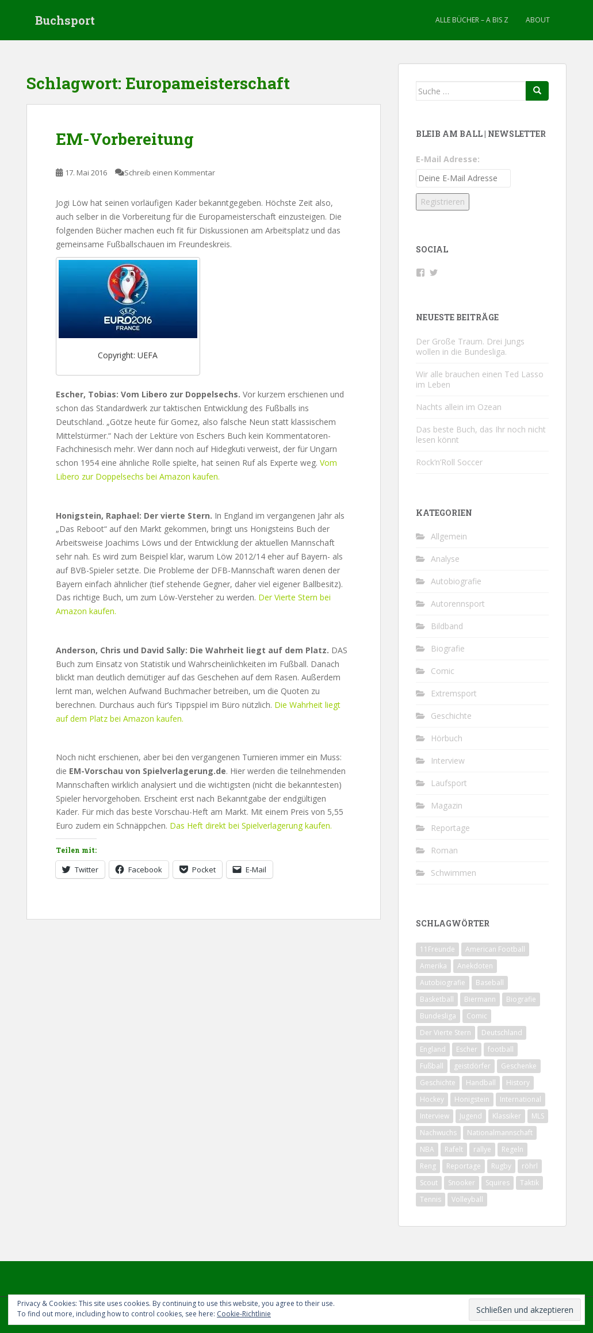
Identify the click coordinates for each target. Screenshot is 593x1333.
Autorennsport (458, 603)
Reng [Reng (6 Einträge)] (428, 1166)
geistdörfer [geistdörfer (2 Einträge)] (472, 1066)
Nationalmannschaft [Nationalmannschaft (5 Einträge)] (500, 1132)
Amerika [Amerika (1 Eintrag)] (433, 966)
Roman (444, 850)
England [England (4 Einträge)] (433, 1049)
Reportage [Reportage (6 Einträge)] (463, 1166)
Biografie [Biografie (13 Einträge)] (521, 999)
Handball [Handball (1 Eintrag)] (481, 1082)
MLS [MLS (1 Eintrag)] (537, 1116)
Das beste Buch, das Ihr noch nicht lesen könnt (481, 434)
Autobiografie (456, 581)
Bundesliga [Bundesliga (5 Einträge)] (438, 1016)
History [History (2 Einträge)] (518, 1082)
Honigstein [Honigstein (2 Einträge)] (471, 1099)
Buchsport (65, 20)
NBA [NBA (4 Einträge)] (427, 1149)
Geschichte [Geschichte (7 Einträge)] (438, 1082)
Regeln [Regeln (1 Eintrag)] (512, 1149)
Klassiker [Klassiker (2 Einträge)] (506, 1116)
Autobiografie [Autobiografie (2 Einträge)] (442, 982)
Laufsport (449, 782)
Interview (448, 760)
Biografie (448, 648)
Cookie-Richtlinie (244, 1314)
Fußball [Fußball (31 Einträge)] (431, 1066)
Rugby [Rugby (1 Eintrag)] (501, 1166)
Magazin (446, 805)
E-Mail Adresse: (448, 159)
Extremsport (454, 693)
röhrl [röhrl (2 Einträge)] (530, 1166)
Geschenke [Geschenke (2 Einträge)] (519, 1066)
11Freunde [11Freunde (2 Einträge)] (437, 949)
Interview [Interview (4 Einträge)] (434, 1116)
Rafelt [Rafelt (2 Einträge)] (454, 1149)
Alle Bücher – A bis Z (471, 20)
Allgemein (449, 536)
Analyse (445, 558)
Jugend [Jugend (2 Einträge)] (471, 1116)
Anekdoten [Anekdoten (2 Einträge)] (475, 966)
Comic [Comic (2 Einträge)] (476, 1016)
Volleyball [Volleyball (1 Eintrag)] (467, 1199)
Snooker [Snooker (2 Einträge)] (461, 1183)
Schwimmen (453, 872)
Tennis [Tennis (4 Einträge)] (430, 1199)
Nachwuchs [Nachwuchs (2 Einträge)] (438, 1132)
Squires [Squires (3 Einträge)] (497, 1183)
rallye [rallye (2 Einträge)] (482, 1149)
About (538, 20)
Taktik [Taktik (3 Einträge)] (529, 1183)
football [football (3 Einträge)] (501, 1049)
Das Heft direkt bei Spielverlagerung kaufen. (251, 825)
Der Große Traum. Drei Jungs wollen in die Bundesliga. (470, 346)
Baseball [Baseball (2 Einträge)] (490, 982)
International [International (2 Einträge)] (520, 1099)
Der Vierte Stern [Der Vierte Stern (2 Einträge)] (445, 1032)
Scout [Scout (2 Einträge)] (429, 1183)
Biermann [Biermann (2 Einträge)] (480, 999)
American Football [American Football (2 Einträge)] (495, 949)
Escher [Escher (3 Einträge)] (466, 1049)
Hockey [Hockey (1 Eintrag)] (432, 1099)
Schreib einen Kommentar (169, 172)
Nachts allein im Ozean (459, 406)
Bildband (447, 625)
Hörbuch (446, 738)
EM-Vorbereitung (125, 139)
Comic (442, 670)
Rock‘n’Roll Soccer (449, 462)
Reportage (450, 827)
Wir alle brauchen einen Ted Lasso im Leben (480, 379)
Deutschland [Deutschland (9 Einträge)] (501, 1032)
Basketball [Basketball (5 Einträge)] (437, 999)
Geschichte (451, 715)
